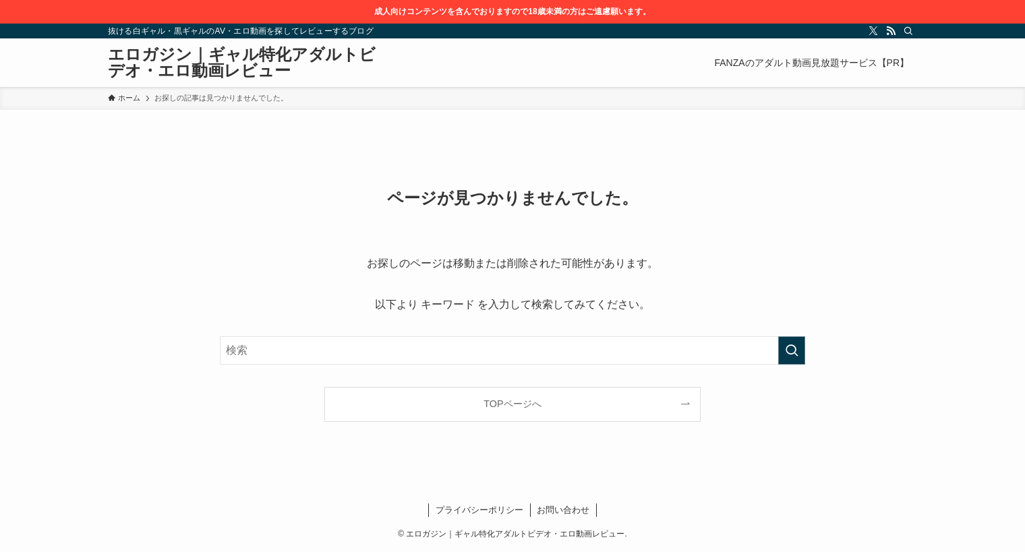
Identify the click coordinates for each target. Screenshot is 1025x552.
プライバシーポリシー (479, 510)
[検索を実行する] (791, 350)
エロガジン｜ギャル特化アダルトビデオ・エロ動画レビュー (242, 63)
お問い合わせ (563, 510)
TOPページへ (512, 403)
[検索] (908, 31)
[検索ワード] (512, 350)
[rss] (891, 31)
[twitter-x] (873, 31)
